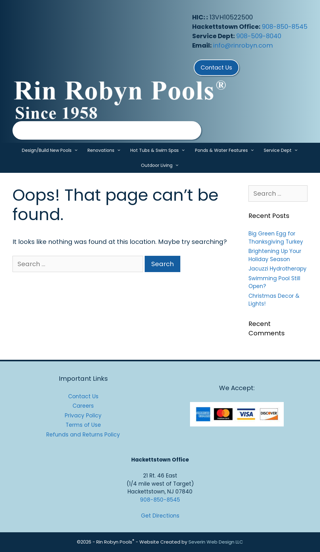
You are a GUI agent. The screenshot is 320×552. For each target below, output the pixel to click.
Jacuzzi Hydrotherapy (277, 268)
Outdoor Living (162, 165)
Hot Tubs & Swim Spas (160, 150)
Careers (83, 406)
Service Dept (283, 150)
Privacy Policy (83, 415)
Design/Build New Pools (52, 150)
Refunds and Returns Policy (83, 434)
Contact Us (83, 396)
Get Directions (160, 515)
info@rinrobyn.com (243, 45)
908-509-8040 (258, 36)
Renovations (107, 150)
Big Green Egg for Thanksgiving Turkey (275, 237)
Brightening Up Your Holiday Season (274, 255)
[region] (106, 130)
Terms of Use (83, 425)
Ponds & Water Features (227, 150)
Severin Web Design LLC (215, 542)
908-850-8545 (285, 26)
